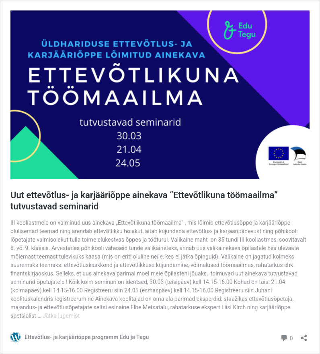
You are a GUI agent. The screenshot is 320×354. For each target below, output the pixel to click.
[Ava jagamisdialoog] (304, 335)
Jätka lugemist (61, 316)
